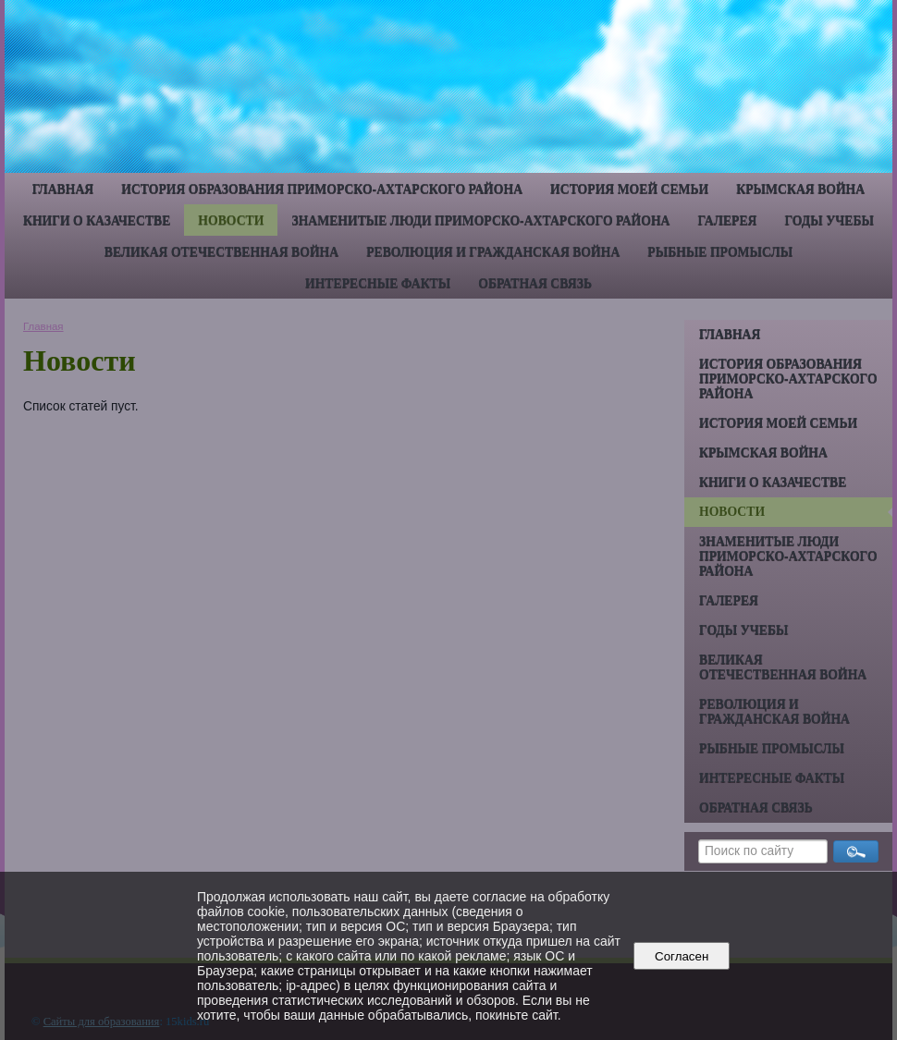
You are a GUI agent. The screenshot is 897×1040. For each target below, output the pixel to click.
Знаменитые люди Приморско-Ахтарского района (480, 220)
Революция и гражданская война (493, 252)
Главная (62, 189)
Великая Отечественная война (221, 252)
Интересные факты (377, 283)
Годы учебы (829, 220)
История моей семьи (629, 189)
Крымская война (800, 189)
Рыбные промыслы (720, 252)
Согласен (682, 956)
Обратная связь (535, 283)
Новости (231, 220)
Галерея (727, 220)
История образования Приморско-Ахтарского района (321, 189)
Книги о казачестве (96, 220)
